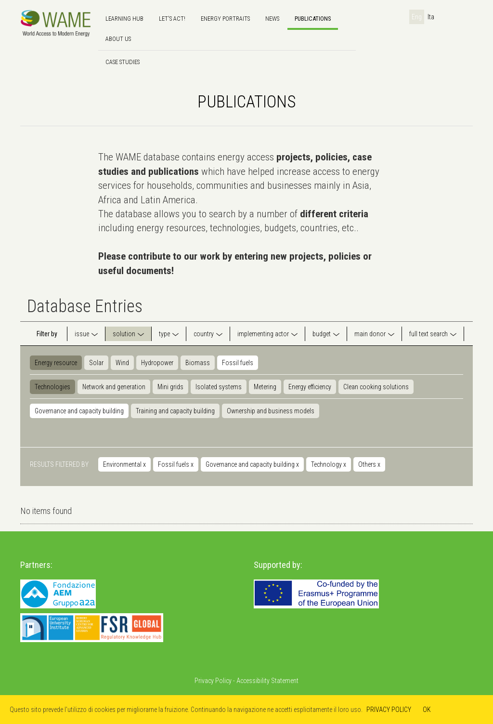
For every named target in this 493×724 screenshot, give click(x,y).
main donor (370, 334)
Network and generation (113, 387)
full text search (428, 334)
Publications (313, 18)
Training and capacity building (175, 411)
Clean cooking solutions (376, 387)
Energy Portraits (225, 18)
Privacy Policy (213, 681)
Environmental (124, 464)
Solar (96, 363)
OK (427, 709)
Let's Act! (172, 18)
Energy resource (56, 363)
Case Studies (122, 62)
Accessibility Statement (267, 681)
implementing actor (263, 334)
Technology (328, 464)
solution (124, 334)
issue (82, 334)
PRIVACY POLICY (388, 709)
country (204, 334)
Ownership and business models (270, 411)
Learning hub (124, 18)
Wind (122, 363)
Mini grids (170, 387)
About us (118, 38)
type (164, 334)
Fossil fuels (237, 363)
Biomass (197, 363)
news (272, 18)
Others (369, 464)
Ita (431, 17)
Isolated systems (218, 387)
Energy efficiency (309, 387)
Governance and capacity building (79, 411)
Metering (265, 387)
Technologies (52, 387)
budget (321, 334)
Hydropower (157, 363)
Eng (417, 17)
